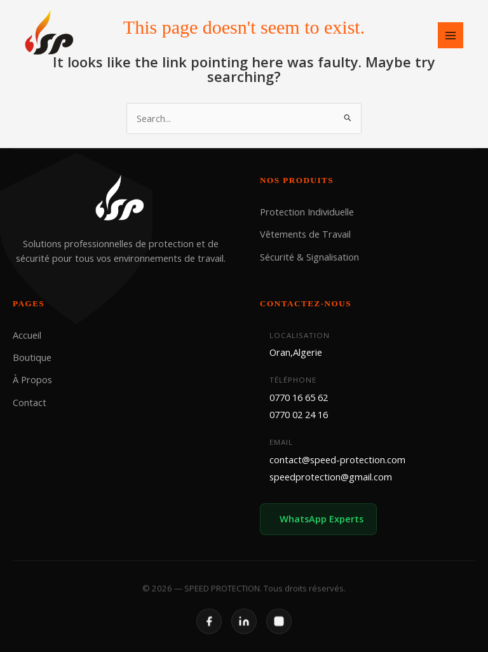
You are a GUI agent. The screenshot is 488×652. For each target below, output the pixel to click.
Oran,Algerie (295, 352)
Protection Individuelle (307, 211)
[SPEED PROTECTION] (50, 34)
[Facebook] (209, 629)
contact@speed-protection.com (337, 459)
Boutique (32, 357)
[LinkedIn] (244, 629)
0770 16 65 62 (298, 396)
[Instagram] (279, 629)
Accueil (27, 334)
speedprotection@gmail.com (330, 476)
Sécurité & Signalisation (309, 256)
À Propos (32, 379)
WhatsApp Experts (321, 518)
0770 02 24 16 (298, 414)
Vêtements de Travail (305, 234)
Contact (29, 401)
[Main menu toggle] (450, 35)
